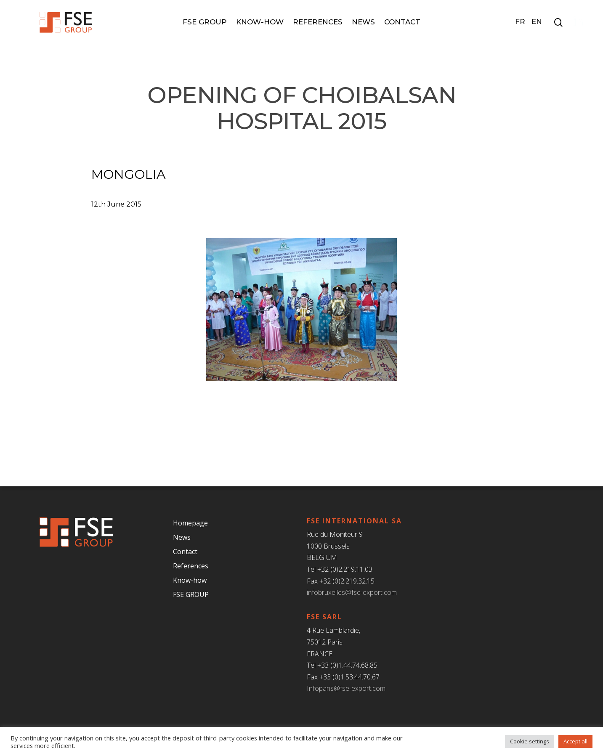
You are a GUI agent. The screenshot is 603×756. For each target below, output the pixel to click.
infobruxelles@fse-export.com (352, 592)
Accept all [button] (575, 741)
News (363, 22)
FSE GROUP (205, 22)
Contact (402, 22)
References (318, 22)
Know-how (260, 22)
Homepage (190, 523)
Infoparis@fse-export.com (346, 688)
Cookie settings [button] (529, 741)
